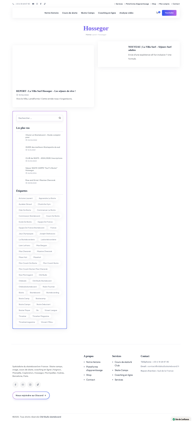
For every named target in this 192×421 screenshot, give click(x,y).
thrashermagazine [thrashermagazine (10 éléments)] (27, 322)
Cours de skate (69, 13)
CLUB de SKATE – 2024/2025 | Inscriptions (44, 158)
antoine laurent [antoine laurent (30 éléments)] (26, 198)
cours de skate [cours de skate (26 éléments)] (52, 216)
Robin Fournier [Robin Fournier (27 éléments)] (49, 287)
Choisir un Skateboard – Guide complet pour (43, 136)
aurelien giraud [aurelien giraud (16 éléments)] (25, 204)
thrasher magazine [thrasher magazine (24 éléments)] (40, 316)
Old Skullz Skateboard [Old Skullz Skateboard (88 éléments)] (42, 281)
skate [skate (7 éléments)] (21, 292)
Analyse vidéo (126, 13)
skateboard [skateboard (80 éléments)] (35, 292)
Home (88, 34)
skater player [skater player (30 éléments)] (24, 310)
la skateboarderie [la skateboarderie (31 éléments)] (27, 239)
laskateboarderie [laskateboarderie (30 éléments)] (48, 239)
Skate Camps (87, 13)
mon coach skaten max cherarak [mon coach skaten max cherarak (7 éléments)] (33, 269)
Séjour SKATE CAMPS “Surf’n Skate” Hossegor (41, 169)
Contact (176, 4)
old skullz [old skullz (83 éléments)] (43, 275)
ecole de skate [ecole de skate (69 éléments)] (25, 222)
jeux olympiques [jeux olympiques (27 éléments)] (26, 233)
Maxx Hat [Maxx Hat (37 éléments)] (23, 257)
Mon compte (164, 4)
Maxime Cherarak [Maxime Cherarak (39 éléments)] (44, 251)
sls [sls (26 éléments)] (37, 310)
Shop (154, 4)
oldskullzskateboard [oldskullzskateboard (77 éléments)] (28, 287)
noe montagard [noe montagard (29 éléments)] (26, 275)
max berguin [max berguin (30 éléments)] (41, 245)
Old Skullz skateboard (50, 416)
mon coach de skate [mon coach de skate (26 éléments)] (28, 263)
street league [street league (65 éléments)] (51, 310)
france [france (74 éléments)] (53, 228)
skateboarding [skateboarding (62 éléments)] (52, 292)
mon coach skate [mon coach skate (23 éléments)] (50, 263)
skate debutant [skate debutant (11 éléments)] (43, 304)
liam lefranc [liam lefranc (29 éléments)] (24, 245)
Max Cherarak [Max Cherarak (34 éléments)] (25, 251)
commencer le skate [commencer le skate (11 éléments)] (46, 210)
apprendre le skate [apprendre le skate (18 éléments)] (47, 198)
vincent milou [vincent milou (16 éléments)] (47, 322)
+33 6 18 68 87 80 (21, 4)
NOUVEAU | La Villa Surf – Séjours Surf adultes (156, 48)
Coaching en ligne (106, 13)
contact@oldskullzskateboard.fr (163, 366)
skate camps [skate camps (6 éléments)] (24, 304)
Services (119, 4)
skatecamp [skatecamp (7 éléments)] (41, 298)
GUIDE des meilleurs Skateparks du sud (43, 147)
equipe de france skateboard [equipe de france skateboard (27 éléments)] (31, 228)
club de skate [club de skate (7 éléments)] (25, 210)
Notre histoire (51, 13)
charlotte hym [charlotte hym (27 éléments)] (44, 204)
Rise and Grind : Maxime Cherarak (40, 180)
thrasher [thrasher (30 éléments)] (22, 316)
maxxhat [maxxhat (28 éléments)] (37, 257)
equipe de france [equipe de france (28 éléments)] (45, 222)
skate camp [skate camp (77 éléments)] (24, 298)
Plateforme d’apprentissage (137, 4)
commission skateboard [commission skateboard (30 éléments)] (29, 216)
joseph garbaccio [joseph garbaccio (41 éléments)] (47, 233)
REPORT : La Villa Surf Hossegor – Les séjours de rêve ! (50, 91)
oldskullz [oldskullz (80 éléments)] (22, 281)
